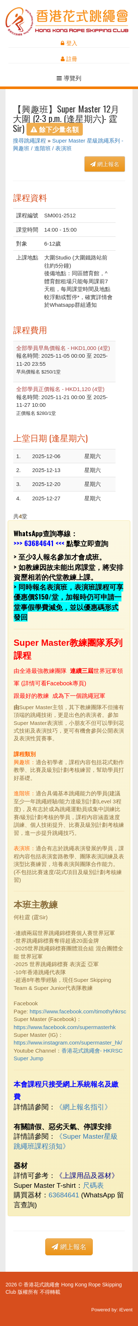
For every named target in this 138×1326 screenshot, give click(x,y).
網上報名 (104, 164)
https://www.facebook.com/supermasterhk (65, 1027)
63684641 (39, 543)
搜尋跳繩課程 (29, 140)
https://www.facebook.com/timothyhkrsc (77, 1011)
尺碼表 (93, 1185)
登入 (69, 43)
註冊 (69, 59)
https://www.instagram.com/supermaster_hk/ (68, 1042)
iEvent (125, 1309)
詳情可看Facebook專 (50, 683)
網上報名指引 (84, 1107)
